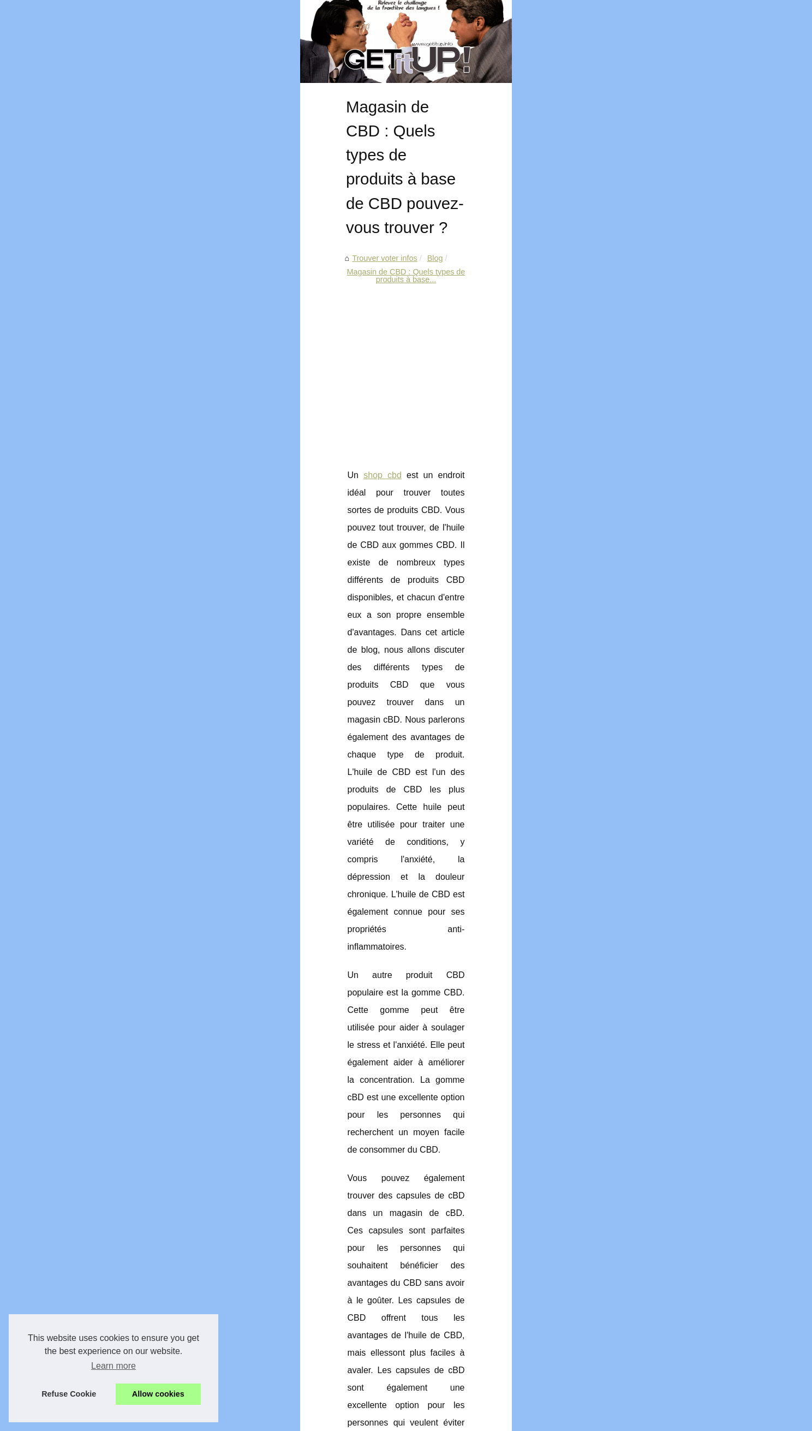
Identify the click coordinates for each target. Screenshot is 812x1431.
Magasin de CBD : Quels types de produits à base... (279, 368)
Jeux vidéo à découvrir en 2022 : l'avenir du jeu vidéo (244, 1291)
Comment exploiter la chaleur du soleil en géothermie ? (248, 1253)
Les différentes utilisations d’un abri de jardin (229, 1328)
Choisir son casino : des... (628, 528)
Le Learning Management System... (645, 453)
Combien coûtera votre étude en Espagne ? (228, 1272)
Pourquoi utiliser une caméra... (636, 354)
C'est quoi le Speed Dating (629, 727)
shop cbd (116, 564)
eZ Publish (248, 1419)
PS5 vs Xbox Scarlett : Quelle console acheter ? (235, 1347)
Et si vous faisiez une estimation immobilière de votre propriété (261, 1366)
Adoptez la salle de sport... (629, 578)
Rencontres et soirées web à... (636, 602)
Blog (172, 368)
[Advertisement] (324, 457)
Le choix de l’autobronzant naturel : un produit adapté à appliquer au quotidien (471, 1156)
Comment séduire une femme (635, 751)
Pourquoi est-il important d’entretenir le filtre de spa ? (177, 1156)
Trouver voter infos (121, 368)
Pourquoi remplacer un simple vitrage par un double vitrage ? (258, 1234)
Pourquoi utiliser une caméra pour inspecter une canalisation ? (260, 1216)
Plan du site (603, 293)
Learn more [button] (113, 1365)
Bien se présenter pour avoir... (635, 478)
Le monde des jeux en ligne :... (636, 626)
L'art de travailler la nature (628, 676)
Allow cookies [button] (158, 1394)
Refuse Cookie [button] (68, 1394)
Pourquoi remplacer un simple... (638, 379)
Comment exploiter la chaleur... (637, 403)
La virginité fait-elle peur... (628, 775)
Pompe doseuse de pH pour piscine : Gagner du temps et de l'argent (271, 1310)
